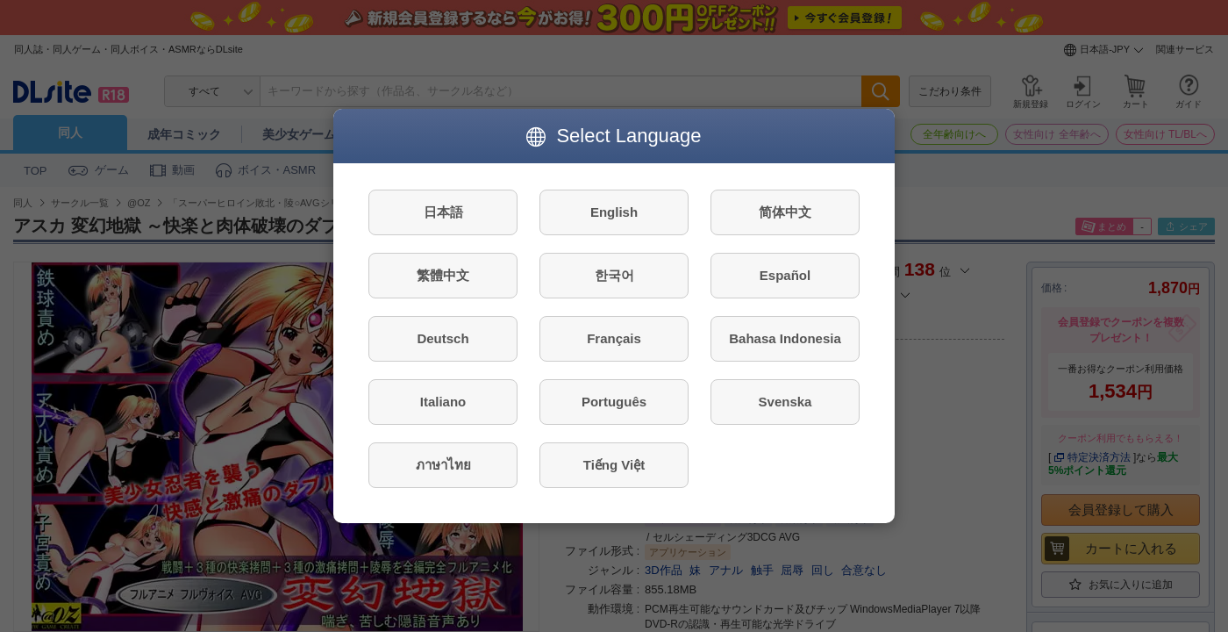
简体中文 (785, 212)
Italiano (443, 401)
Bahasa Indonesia (785, 338)
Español (785, 275)
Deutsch (442, 338)
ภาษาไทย (443, 464)
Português (614, 401)
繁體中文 (443, 275)
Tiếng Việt (614, 464)
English (614, 212)
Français (614, 338)
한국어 (614, 275)
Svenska (785, 401)
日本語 (443, 212)
